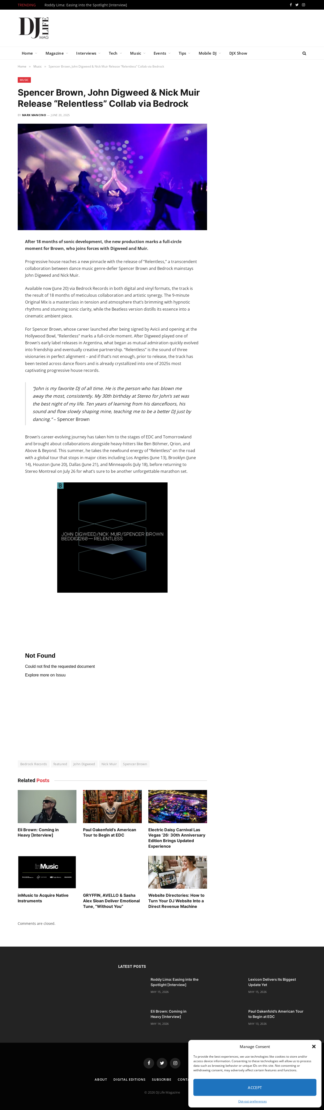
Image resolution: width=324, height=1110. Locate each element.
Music (135, 53)
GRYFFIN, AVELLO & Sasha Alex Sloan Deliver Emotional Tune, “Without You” (111, 901)
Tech (113, 53)
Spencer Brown (135, 764)
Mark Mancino (34, 115)
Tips (182, 53)
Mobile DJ (208, 53)
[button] (313, 1046)
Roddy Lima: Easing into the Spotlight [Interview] (86, 5)
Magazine (55, 53)
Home (27, 53)
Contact (186, 1079)
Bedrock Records (33, 764)
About (101, 1079)
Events (160, 53)
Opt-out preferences (252, 1101)
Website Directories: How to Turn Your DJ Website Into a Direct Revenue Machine (176, 901)
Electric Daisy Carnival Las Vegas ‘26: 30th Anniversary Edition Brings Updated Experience (176, 838)
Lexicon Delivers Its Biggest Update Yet (272, 982)
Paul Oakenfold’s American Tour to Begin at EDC (109, 832)
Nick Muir (109, 764)
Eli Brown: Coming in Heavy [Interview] (38, 832)
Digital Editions (129, 1079)
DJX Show (238, 53)
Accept (255, 1087)
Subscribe (161, 1079)
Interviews (86, 53)
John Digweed (84, 764)
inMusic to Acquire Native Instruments (43, 898)
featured (60, 764)
